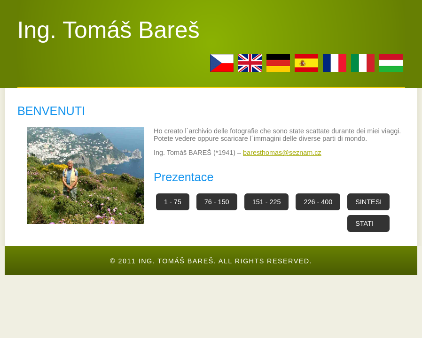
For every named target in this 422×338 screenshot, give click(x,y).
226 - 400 (318, 202)
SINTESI (368, 202)
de (278, 63)
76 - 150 (216, 202)
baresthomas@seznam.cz (282, 152)
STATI (364, 223)
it (363, 63)
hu (391, 63)
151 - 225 (266, 202)
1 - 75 (172, 202)
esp (306, 63)
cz (222, 63)
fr (334, 63)
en (250, 63)
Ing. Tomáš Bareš (108, 30)
